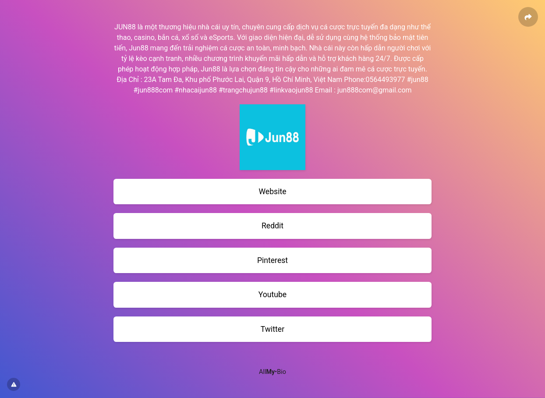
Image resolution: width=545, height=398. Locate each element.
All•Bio (272, 372)
